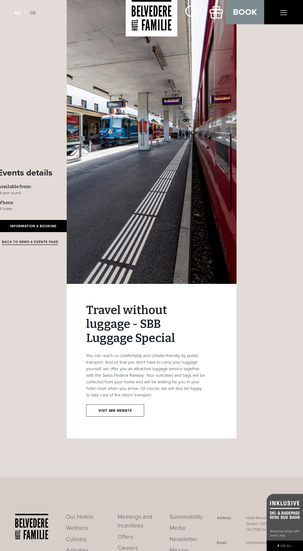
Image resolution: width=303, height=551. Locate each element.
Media (177, 528)
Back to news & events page (30, 242)
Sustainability (186, 516)
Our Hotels (79, 516)
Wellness (77, 528)
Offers (125, 536)
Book (245, 12)
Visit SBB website (115, 411)
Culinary (76, 539)
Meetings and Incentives (135, 521)
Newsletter (183, 539)
